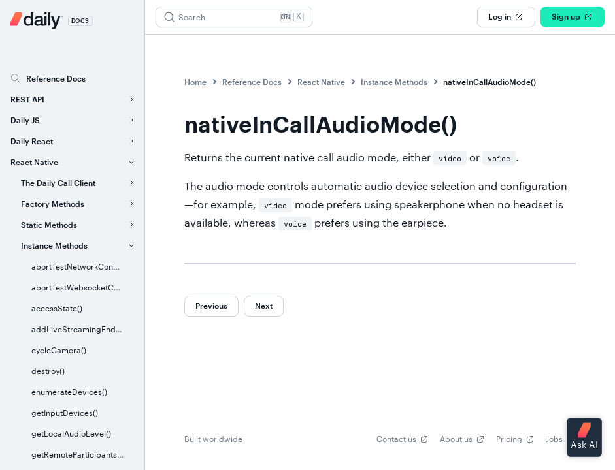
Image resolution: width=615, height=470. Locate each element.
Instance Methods (394, 81)
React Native (321, 81)
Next (264, 305)
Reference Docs (252, 81)
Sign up (572, 17)
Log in (506, 17)
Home (195, 81)
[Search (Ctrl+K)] (234, 17)
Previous (211, 305)
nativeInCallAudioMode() (489, 81)
